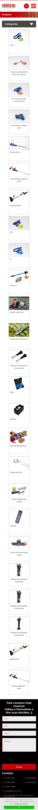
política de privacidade (21, 803)
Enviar (19, 766)
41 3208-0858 (30, 782)
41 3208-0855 (9, 778)
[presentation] (19, 758)
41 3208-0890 (9, 782)
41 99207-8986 (9, 786)
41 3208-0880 (30, 778)
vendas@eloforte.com (13, 791)
